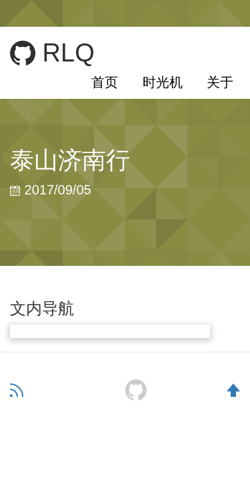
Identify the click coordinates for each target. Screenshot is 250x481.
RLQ (52, 53)
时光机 (163, 82)
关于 (220, 82)
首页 (104, 82)
